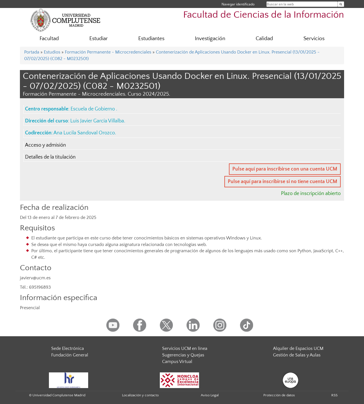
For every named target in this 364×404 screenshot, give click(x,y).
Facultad (49, 39)
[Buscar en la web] (341, 4)
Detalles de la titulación (50, 157)
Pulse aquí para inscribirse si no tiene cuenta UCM (282, 181)
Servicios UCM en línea (184, 348)
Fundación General (69, 355)
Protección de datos (279, 395)
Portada (31, 52)
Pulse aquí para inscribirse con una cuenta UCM (284, 169)
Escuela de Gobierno (93, 109)
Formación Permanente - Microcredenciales (108, 52)
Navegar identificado (238, 4)
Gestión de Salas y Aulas (296, 355)
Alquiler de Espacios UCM (298, 348)
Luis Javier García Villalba (97, 121)
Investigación (210, 39)
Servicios (313, 39)
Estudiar (98, 39)
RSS (334, 395)
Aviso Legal (210, 395)
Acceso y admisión (45, 145)
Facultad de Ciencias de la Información (263, 15)
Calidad (264, 39)
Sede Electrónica (67, 348)
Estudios (52, 52)
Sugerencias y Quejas (183, 355)
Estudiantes (151, 39)
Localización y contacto (140, 395)
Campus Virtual (177, 361)
